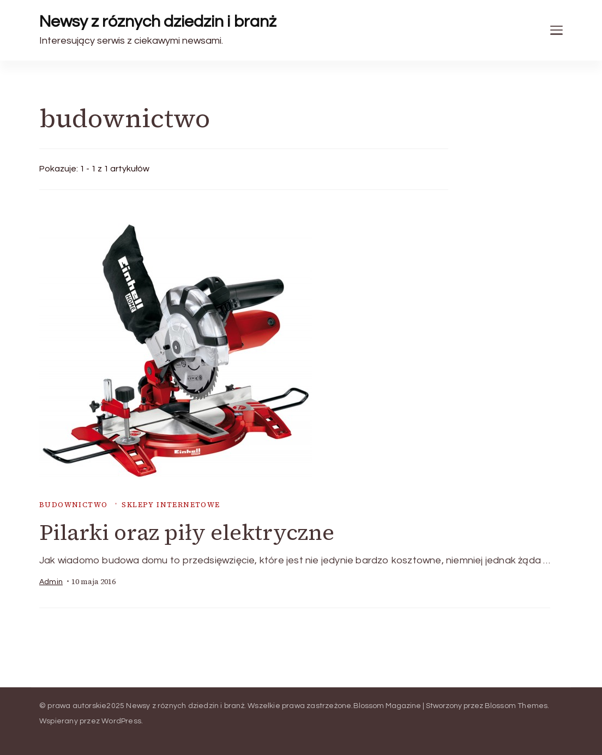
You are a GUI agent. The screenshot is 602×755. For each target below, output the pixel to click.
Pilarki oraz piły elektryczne (186, 532)
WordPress (121, 721)
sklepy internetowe (171, 504)
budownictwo (73, 504)
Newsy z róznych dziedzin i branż (157, 21)
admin (51, 582)
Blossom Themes (516, 706)
